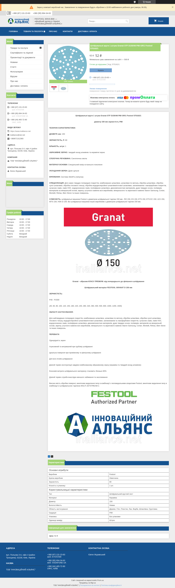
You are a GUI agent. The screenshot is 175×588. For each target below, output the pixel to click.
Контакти (68, 31)
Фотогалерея (16, 71)
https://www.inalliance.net (20, 131)
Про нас (53, 31)
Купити (101, 70)
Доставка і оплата (87, 31)
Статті (13, 67)
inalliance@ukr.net (17, 135)
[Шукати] (126, 21)
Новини (14, 62)
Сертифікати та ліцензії (21, 53)
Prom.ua (100, 580)
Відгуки (13, 76)
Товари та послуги (33, 31)
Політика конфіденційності (111, 585)
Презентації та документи (22, 57)
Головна (13, 31)
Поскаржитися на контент (90, 585)
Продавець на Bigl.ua (87, 583)
